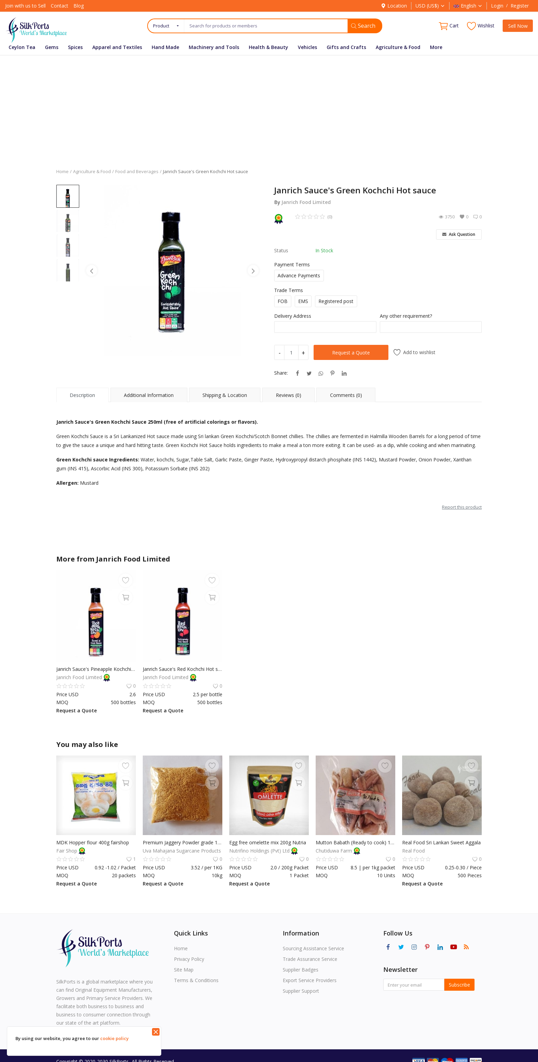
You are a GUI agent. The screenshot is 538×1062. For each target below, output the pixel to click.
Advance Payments (299, 275)
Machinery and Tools (214, 47)
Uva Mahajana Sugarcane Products (182, 850)
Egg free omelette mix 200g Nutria (267, 842)
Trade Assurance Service (310, 959)
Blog (78, 5)
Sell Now (518, 26)
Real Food (413, 850)
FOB (283, 301)
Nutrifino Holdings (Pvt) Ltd (260, 850)
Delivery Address (292, 316)
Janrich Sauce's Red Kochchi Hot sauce (182, 669)
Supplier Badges (300, 969)
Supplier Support (301, 991)
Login (497, 5)
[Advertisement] (269, 107)
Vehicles (307, 47)
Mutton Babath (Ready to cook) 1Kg (355, 842)
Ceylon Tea (22, 47)
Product (161, 26)
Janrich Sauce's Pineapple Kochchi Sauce (96, 669)
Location (394, 5)
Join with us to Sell (25, 5)
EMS (303, 301)
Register (520, 5)
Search (363, 25)
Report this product (462, 507)
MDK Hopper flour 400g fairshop (92, 842)
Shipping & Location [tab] (224, 395)
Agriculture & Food (398, 47)
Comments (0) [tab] (346, 395)
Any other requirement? (406, 316)
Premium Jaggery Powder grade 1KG (182, 842)
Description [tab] (82, 395)
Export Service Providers (310, 980)
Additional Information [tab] (149, 395)
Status (281, 250)
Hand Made (165, 47)
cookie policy (114, 1038)
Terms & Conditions (196, 980)
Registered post (335, 301)
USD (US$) (430, 5)
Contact (59, 5)
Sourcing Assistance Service (313, 948)
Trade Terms (288, 290)
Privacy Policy (189, 959)
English (468, 5)
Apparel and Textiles (117, 47)
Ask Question (458, 234)
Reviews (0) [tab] (288, 395)
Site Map (184, 969)
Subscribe (459, 984)
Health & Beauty (268, 47)
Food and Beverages (137, 171)
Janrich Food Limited (306, 202)
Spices (75, 47)
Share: (281, 373)
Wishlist (480, 26)
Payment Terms (292, 264)
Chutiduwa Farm (334, 850)
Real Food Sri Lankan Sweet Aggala (441, 842)
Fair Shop (67, 850)
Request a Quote (351, 352)
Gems (51, 47)
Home (62, 171)
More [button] (436, 47)
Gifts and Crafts (346, 47)
